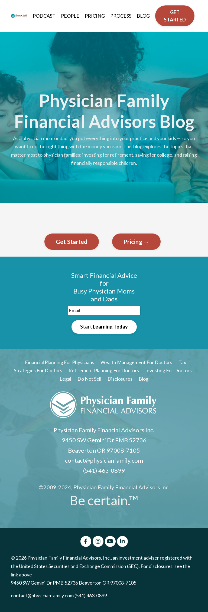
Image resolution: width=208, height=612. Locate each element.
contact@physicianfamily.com (104, 460)
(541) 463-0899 (104, 470)
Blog (143, 379)
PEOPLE (70, 16)
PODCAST (44, 16)
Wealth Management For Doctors (136, 362)
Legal (66, 379)
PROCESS (120, 16)
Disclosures (120, 379)
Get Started (71, 241)
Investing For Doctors (168, 370)
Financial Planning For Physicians (59, 362)
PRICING (95, 16)
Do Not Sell (89, 379)
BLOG (143, 16)
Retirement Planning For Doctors (104, 370)
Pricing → (136, 241)
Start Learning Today (104, 327)
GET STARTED (175, 16)
